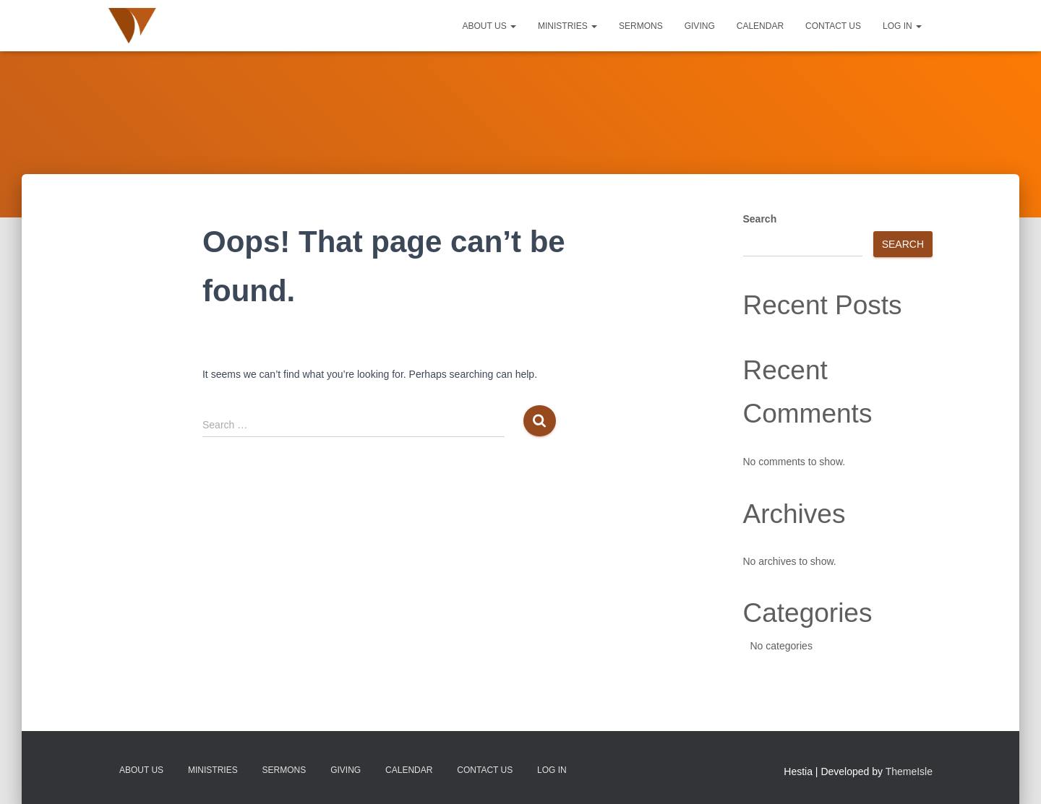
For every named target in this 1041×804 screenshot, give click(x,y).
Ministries (567, 26)
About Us (489, 26)
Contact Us (833, 26)
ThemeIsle (909, 771)
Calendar (760, 26)
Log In (902, 26)
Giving (700, 26)
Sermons (641, 26)
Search (760, 219)
